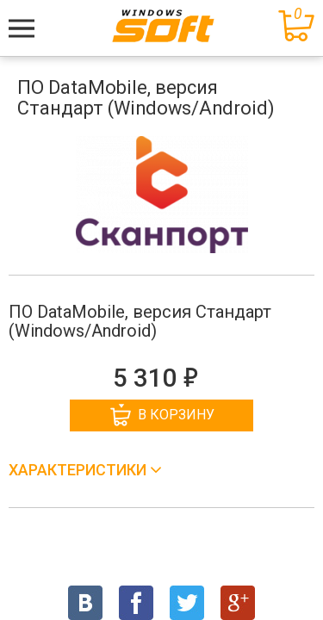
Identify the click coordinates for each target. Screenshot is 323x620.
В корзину (162, 415)
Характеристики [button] (79, 470)
